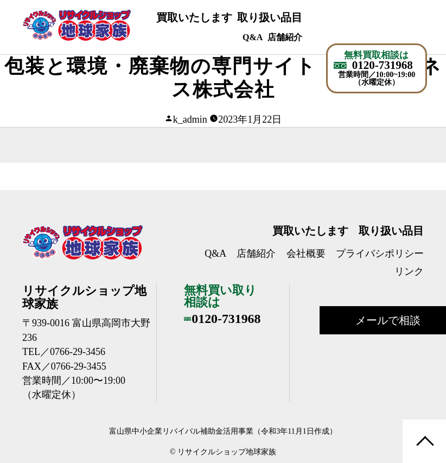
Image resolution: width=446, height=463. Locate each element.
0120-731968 (382, 65)
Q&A (253, 37)
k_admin (190, 119)
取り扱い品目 (269, 17)
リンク (409, 271)
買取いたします (194, 17)
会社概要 (306, 253)
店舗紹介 (284, 37)
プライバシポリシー (380, 253)
